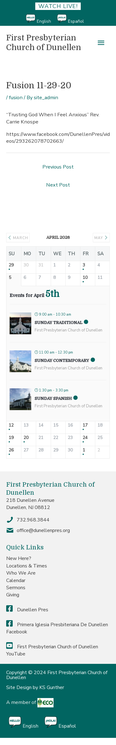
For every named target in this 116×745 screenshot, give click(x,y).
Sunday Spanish (53, 398)
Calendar (15, 580)
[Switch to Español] (73, 19)
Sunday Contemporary (62, 360)
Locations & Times (26, 565)
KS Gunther (51, 687)
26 (11, 450)
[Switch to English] (41, 19)
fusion (16, 97)
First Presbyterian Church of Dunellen (43, 42)
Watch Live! (58, 6)
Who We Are (21, 573)
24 (85, 438)
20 (26, 438)
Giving (12, 594)
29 (11, 265)
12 (11, 425)
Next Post (58, 184)
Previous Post (58, 166)
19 (11, 438)
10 (85, 277)
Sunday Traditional (58, 322)
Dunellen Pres (27, 609)
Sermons (15, 587)
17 (85, 425)
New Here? (18, 558)
